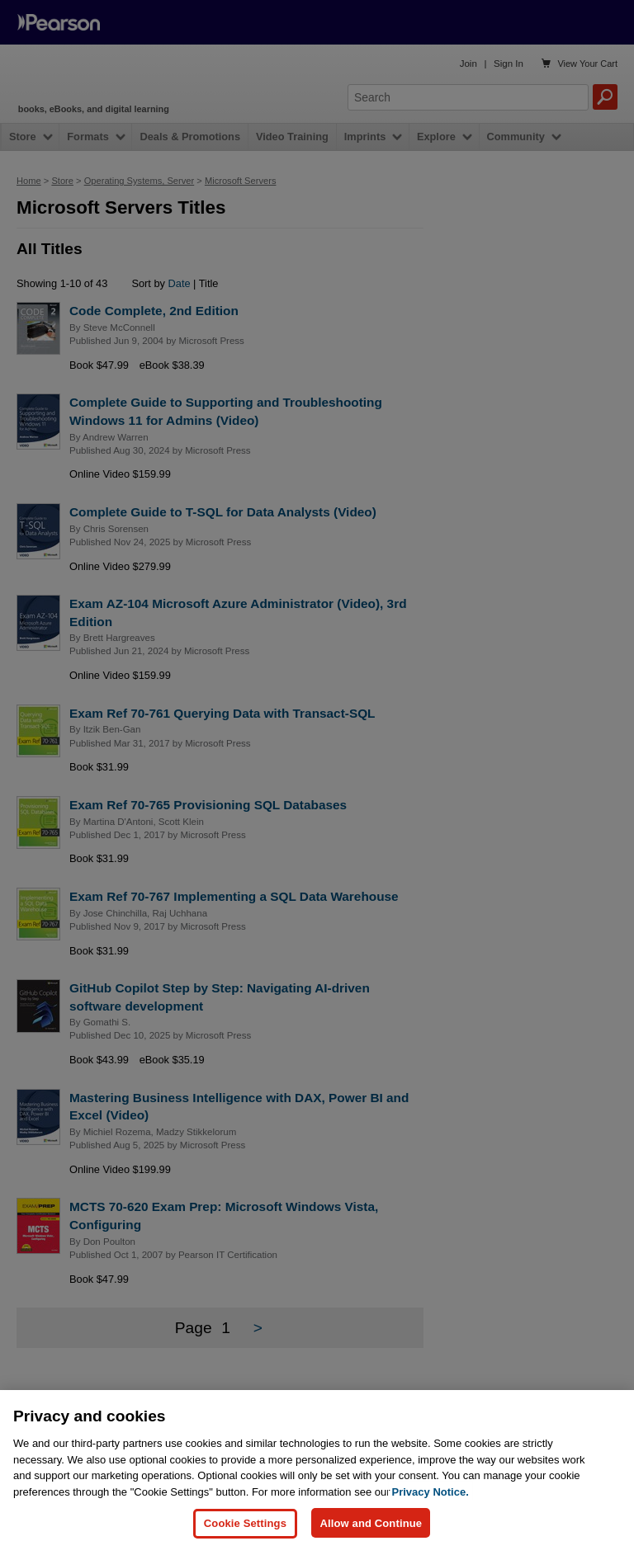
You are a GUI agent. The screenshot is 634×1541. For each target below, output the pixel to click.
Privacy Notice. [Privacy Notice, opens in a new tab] (430, 1519)
